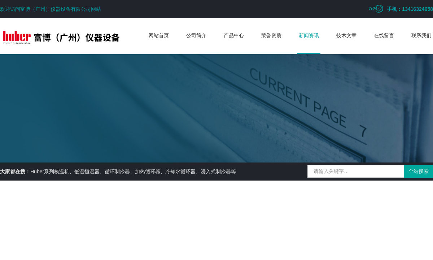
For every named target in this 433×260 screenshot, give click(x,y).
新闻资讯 (309, 35)
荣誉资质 (271, 35)
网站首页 (159, 35)
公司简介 (196, 35)
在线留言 (384, 35)
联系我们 (421, 35)
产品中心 (234, 35)
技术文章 (346, 35)
